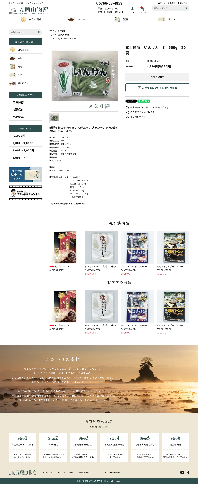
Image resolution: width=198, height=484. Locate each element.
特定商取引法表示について (86, 472)
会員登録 (172, 3)
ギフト (166, 19)
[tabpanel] (84, 78)
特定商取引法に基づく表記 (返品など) (146, 107)
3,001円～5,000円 (67, 38)
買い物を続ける (135, 116)
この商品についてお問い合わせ (157, 87)
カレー (76, 19)
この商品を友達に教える (140, 112)
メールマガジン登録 (64, 472)
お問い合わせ (183, 3)
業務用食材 (63, 34)
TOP (51, 31)
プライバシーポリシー (110, 472)
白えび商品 (31, 19)
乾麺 (121, 19)
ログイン (162, 3)
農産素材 (61, 31)
